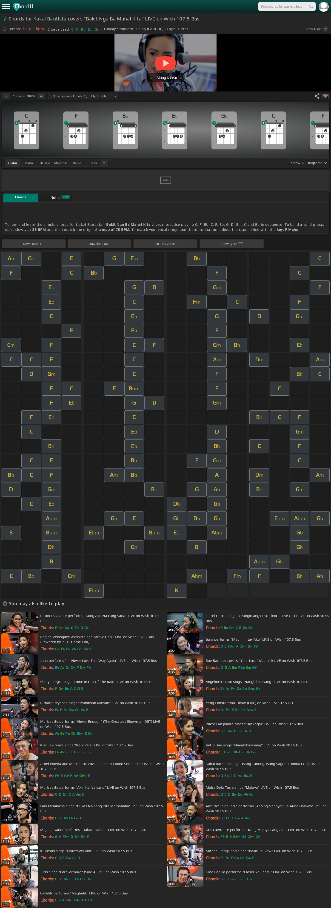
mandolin (61, 163)
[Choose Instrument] (104, 162)
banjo (77, 163)
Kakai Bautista (49, 19)
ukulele (45, 163)
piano (29, 163)
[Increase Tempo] (41, 96)
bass (93, 163)
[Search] (311, 6)
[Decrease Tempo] (6, 96)
